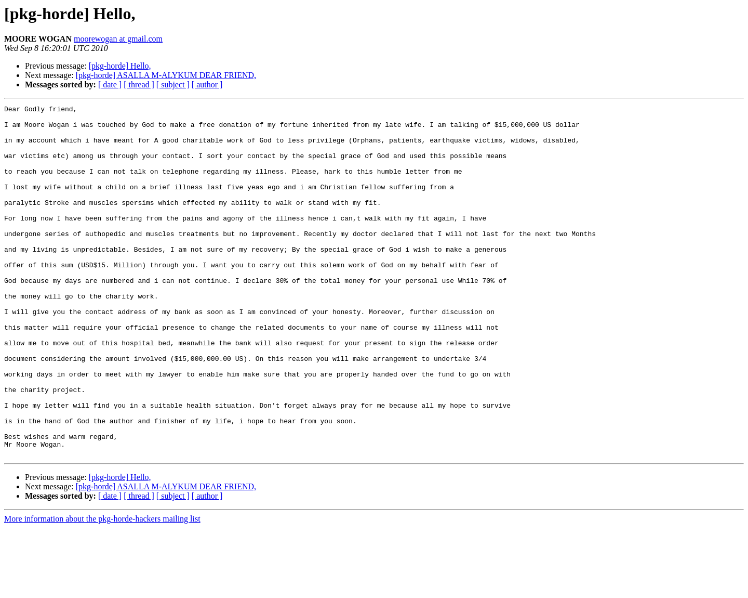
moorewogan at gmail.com (118, 38)
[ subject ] (173, 84)
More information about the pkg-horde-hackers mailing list (102, 588)
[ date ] (110, 84)
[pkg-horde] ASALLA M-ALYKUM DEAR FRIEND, (166, 75)
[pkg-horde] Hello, (120, 65)
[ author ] (207, 84)
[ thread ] (139, 84)
